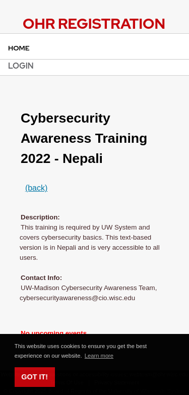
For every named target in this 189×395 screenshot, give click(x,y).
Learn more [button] (99, 356)
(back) (36, 188)
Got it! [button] (34, 377)
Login (21, 66)
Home (19, 47)
